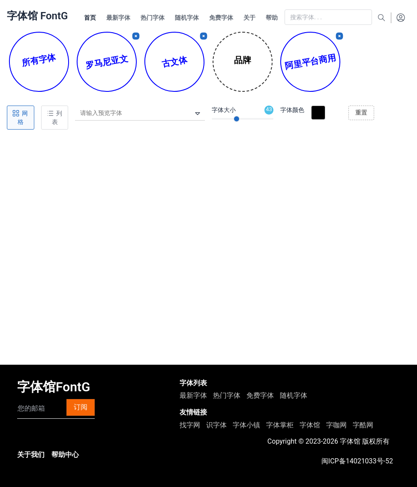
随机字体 (293, 395)
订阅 (80, 407)
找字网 (190, 425)
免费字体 (260, 395)
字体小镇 (246, 425)
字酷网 (363, 425)
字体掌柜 (280, 425)
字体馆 (310, 425)
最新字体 (193, 395)
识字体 (216, 425)
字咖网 (336, 425)
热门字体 (226, 395)
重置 (361, 112)
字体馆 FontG (37, 16)
